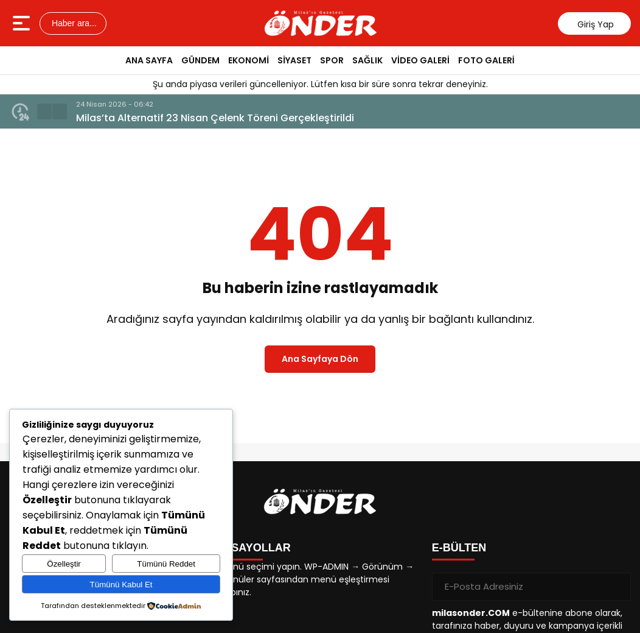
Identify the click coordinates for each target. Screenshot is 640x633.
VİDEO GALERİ (420, 60)
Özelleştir (64, 563)
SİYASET (294, 60)
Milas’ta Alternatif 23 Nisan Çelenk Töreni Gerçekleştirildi (215, 118)
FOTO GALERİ (486, 60)
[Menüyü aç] (23, 23)
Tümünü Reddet (166, 563)
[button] (44, 111)
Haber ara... (73, 23)
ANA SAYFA (149, 60)
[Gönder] (617, 587)
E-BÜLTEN (459, 548)
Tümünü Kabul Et (121, 584)
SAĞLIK (367, 60)
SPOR (332, 60)
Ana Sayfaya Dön (320, 359)
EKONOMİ (248, 60)
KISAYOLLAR (255, 548)
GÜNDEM (200, 60)
